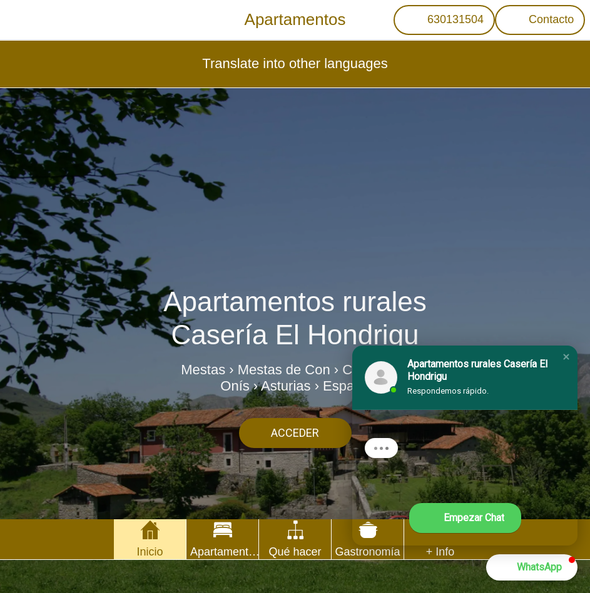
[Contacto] (540, 20)
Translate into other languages (294, 63)
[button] (566, 357)
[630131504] (444, 20)
